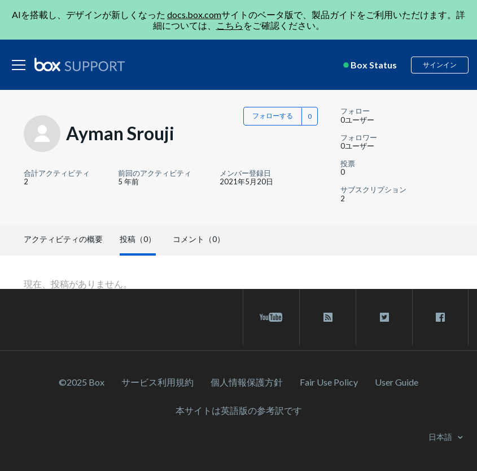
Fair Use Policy (329, 382)
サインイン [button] (440, 65)
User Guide (396, 382)
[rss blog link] (328, 317)
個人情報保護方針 (247, 382)
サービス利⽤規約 (157, 382)
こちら (229, 25)
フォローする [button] (272, 115)
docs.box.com (194, 14)
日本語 (441, 437)
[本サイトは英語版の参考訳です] (239, 410)
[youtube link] (271, 317)
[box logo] (79, 64)
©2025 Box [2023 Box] (81, 382)
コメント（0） (199, 239)
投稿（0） (138, 239)
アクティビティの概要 (63, 239)
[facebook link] (440, 317)
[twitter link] (384, 317)
